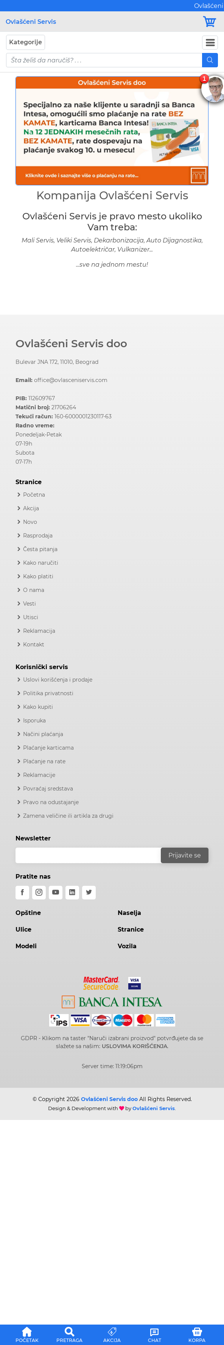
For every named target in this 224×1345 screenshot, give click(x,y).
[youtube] (55, 892)
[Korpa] (210, 22)
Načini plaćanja (43, 734)
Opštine (28, 912)
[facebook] (22, 892)
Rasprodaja (38, 535)
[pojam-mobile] (104, 60)
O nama (33, 590)
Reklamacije (39, 775)
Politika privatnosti (48, 693)
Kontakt (33, 644)
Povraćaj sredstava (48, 788)
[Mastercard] (102, 981)
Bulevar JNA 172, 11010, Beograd (57, 362)
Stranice (131, 929)
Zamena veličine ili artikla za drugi (68, 815)
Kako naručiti (40, 562)
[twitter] (89, 892)
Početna (34, 494)
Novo (30, 522)
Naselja (129, 912)
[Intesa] (112, 1000)
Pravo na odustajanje (51, 802)
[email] (93, 855)
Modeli (26, 946)
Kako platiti (38, 576)
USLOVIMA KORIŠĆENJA (134, 1046)
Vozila (127, 946)
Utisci (30, 617)
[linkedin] (72, 892)
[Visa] (131, 981)
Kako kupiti (38, 707)
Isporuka (34, 720)
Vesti (29, 603)
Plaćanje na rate (44, 761)
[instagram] (39, 892)
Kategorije (25, 42)
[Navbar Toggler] (210, 43)
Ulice (23, 929)
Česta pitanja (40, 549)
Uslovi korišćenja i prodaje (57, 679)
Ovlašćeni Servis (31, 21)
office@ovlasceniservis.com (70, 380)
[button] (30, 130)
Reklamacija (39, 631)
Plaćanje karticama (48, 747)
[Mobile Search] (210, 60)
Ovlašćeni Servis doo (71, 343)
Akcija (31, 508)
